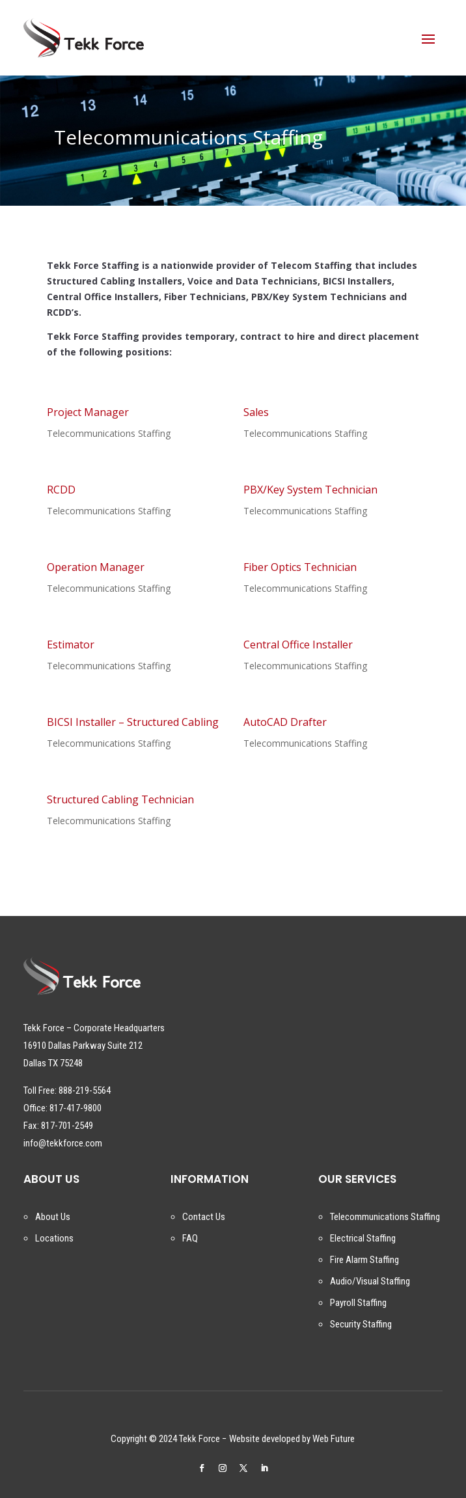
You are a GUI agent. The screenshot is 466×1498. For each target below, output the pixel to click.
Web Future (333, 1439)
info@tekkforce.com (62, 1143)
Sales (256, 412)
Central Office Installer (298, 644)
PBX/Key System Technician (310, 489)
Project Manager (88, 412)
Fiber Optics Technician (300, 567)
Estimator (70, 644)
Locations (54, 1238)
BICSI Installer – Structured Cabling (133, 722)
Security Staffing (361, 1324)
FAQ (190, 1238)
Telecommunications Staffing (109, 433)
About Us (52, 1217)
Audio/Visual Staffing (370, 1281)
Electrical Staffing (363, 1238)
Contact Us (203, 1217)
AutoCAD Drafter (285, 722)
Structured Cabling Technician (120, 799)
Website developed (264, 1439)
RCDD (61, 489)
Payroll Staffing (358, 1303)
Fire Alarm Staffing (364, 1260)
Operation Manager (95, 567)
